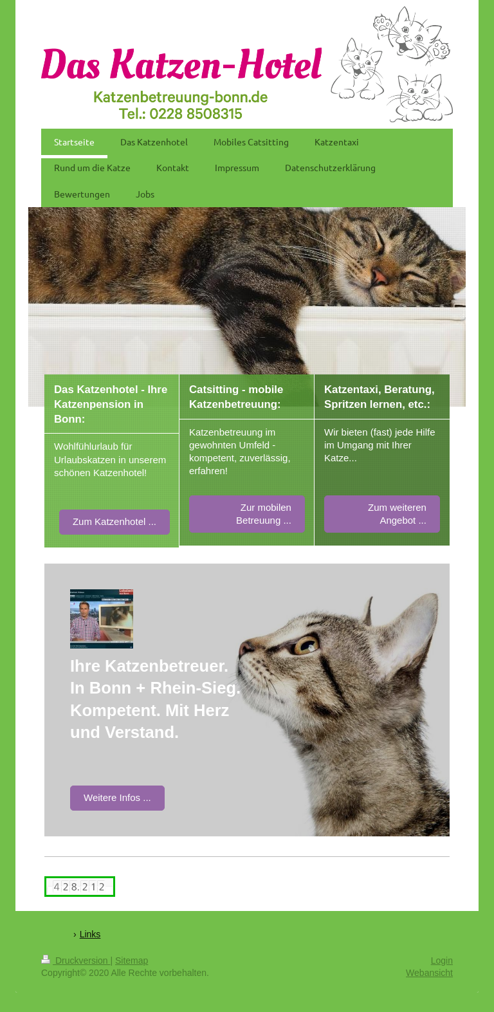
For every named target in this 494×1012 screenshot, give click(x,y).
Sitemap (131, 960)
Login (442, 960)
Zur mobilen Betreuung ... (263, 514)
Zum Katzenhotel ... (114, 521)
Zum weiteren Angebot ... (397, 514)
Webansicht (429, 973)
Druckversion (75, 960)
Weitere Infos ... (117, 797)
